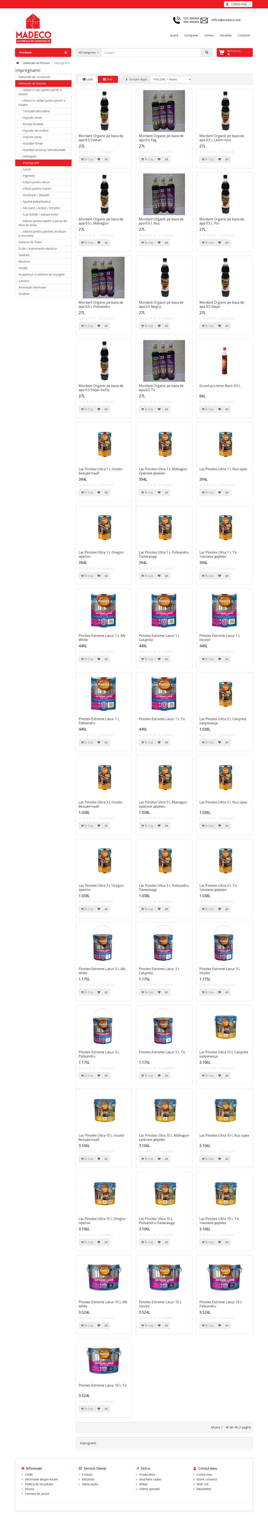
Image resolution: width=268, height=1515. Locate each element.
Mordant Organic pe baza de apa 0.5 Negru (161, 304)
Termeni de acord (37, 1494)
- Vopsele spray (30, 137)
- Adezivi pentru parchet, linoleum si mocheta (42, 233)
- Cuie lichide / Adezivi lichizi (38, 214)
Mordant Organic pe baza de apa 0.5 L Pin (221, 221)
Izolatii (23, 268)
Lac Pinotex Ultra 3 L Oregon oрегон (101, 887)
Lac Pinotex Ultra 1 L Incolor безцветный (101, 471)
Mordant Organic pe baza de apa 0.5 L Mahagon (101, 221)
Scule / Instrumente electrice (38, 249)
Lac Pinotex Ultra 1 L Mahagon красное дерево (163, 471)
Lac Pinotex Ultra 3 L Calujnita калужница (222, 721)
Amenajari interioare (32, 287)
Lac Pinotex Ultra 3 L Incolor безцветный (101, 804)
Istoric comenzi (206, 1479)
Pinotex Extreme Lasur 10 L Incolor (160, 1304)
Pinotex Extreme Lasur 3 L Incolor (219, 971)
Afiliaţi (143, 1484)
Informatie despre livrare (41, 1479)
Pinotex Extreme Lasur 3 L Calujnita (159, 971)
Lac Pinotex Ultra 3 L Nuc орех (223, 802)
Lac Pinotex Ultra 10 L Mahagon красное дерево (164, 1137)
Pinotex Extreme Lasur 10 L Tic (103, 1385)
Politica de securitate (39, 1484)
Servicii (29, 1489)
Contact (87, 1474)
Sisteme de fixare (30, 242)
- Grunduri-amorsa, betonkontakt (42, 150)
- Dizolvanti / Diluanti (34, 195)
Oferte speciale (149, 1489)
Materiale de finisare (36, 63)
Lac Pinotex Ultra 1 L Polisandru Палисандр (164, 554)
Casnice (24, 281)
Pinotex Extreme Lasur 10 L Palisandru (220, 1304)
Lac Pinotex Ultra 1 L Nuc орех (223, 469)
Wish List (202, 1484)
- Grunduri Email (31, 143)
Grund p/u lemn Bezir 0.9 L (220, 386)
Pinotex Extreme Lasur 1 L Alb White (102, 637)
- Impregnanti (29, 163)
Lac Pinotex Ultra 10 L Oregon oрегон (102, 1221)
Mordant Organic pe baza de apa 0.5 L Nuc (161, 221)
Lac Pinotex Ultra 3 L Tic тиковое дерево (218, 887)
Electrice (24, 261)
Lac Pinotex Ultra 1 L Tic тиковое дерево (218, 554)
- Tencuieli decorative (34, 111)
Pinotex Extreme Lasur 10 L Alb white (103, 1304)
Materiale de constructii (34, 77)
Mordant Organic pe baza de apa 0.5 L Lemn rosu (221, 138)
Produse (43, 52)
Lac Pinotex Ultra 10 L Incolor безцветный (102, 1137)
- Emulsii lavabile (31, 124)
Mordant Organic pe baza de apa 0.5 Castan (101, 138)
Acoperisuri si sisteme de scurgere (42, 274)
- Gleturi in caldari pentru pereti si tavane (42, 103)
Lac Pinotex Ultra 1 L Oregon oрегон (101, 554)
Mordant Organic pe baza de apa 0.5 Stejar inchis (101, 388)
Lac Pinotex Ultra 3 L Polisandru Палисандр (164, 887)
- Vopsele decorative (34, 130)
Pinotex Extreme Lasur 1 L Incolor (219, 637)
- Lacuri (25, 169)
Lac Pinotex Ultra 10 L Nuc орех (224, 1135)
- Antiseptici (28, 156)
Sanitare (24, 255)
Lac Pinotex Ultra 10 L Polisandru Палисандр (157, 1221)
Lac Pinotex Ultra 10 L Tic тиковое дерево (219, 1221)
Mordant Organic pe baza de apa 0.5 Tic (161, 388)
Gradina (24, 294)
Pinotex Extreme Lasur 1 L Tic (162, 719)
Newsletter (203, 1489)
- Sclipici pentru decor (34, 182)
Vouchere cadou (150, 1479)
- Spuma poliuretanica (34, 201)
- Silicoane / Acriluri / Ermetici (39, 208)
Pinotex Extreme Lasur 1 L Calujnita (159, 637)
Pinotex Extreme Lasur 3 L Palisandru (99, 1054)
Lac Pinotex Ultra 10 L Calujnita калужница (223, 1054)
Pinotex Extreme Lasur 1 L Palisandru (99, 721)
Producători (147, 1474)
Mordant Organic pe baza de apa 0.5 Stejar (221, 304)
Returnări (88, 1479)
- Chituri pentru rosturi (35, 189)
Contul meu (204, 1474)
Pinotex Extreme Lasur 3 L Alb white (102, 971)
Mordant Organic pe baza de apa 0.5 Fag (161, 138)
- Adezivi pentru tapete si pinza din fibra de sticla (43, 223)
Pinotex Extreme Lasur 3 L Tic (162, 1052)
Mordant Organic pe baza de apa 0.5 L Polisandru (101, 304)
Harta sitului (90, 1484)
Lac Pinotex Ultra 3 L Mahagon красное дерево (163, 804)
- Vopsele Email (30, 118)
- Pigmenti (27, 176)
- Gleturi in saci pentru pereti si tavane (40, 92)
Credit (29, 1474)
